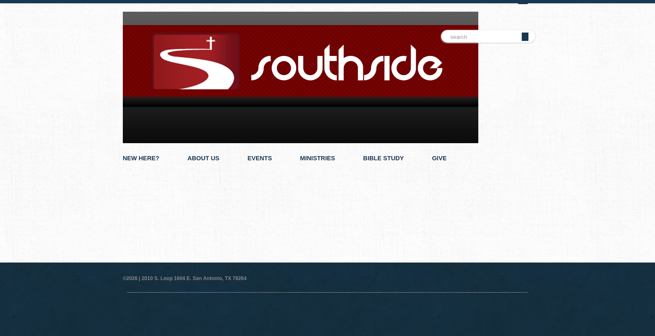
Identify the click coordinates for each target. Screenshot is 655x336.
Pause (523, 190)
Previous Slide (517, 190)
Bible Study (383, 158)
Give (439, 158)
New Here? (141, 158)
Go (525, 37)
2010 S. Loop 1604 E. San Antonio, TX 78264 (194, 278)
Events (259, 158)
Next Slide (530, 190)
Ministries (317, 158)
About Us (203, 158)
